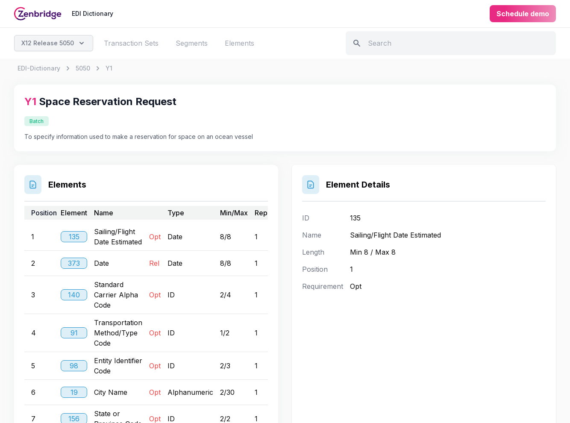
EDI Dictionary (92, 13)
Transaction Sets (131, 43)
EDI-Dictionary (39, 68)
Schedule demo (523, 13)
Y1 (109, 68)
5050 (83, 68)
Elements (239, 43)
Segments (192, 43)
